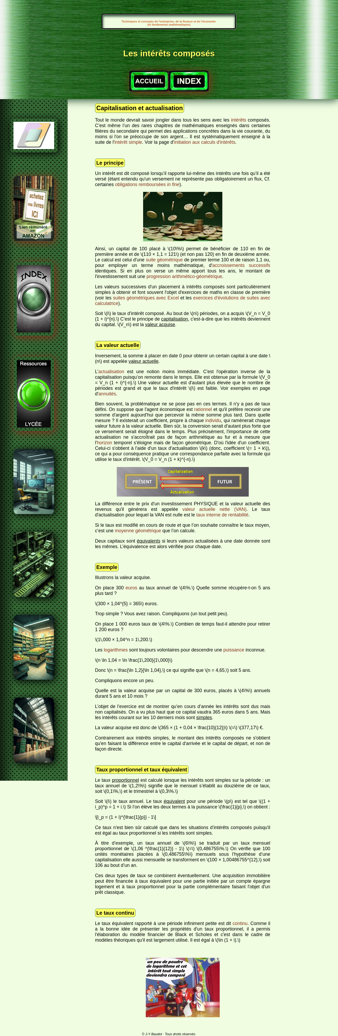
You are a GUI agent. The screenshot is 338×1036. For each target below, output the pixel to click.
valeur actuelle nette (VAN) (214, 509)
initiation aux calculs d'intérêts (204, 142)
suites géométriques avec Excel (146, 297)
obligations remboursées (147, 184)
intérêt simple (128, 142)
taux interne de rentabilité (222, 514)
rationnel (203, 409)
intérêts (238, 120)
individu (213, 420)
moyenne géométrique (138, 530)
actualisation (111, 371)
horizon (104, 442)
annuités (107, 393)
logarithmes (116, 650)
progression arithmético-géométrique (184, 276)
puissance (233, 650)
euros (131, 587)
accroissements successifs (241, 265)
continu (240, 923)
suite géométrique (164, 259)
